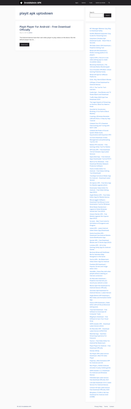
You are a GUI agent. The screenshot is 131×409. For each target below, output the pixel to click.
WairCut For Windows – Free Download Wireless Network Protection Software (99, 164)
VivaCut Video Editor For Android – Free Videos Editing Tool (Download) (99, 171)
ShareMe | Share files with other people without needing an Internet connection (100, 273)
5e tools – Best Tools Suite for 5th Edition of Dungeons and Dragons (99, 223)
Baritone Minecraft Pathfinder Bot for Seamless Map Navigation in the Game (99, 254)
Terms (106, 406)
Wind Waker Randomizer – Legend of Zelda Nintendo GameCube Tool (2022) (98, 209)
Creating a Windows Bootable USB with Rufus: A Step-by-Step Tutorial (100, 118)
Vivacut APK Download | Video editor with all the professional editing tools (100, 305)
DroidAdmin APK (32, 2)
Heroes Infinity (94, 351)
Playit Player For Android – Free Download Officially (45, 28)
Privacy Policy (98, 406)
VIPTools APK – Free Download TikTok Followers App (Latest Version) (100, 152)
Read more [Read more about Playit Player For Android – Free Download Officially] (24, 44)
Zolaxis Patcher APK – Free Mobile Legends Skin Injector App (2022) (99, 216)
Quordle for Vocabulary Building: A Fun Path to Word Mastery (99, 111)
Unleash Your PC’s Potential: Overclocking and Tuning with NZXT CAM (99, 125)
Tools (90, 2)
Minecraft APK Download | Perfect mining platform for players (99, 53)
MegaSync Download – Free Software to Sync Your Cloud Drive (99, 319)
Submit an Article (100, 2)
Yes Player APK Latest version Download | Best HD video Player (99, 356)
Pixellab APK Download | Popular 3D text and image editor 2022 (99, 266)
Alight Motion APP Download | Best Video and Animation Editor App (100, 298)
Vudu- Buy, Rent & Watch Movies (100, 79)
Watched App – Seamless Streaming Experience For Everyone (98, 336)
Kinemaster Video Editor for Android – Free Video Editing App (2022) (99, 190)
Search (92, 12)
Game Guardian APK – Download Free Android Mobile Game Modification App (100, 235)
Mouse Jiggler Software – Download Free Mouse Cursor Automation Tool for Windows (100, 202)
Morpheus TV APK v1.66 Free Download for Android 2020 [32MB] (99, 395)
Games (84, 2)
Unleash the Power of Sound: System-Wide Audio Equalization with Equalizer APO (100, 133)
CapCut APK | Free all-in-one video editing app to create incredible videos (99, 60)
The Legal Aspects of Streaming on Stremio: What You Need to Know (100, 104)
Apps (76, 2)
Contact (112, 406)
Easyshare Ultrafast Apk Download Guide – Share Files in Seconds (100, 40)
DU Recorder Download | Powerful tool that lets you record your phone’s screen (99, 281)
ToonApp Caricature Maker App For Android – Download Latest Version (100, 178)
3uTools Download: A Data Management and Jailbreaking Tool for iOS (100, 140)
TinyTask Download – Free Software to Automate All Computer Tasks (98, 312)
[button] (109, 2)
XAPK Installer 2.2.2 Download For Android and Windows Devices (100, 373)
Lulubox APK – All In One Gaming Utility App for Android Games (100, 247)
